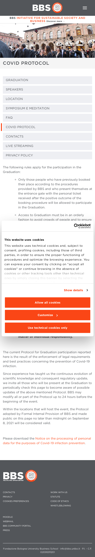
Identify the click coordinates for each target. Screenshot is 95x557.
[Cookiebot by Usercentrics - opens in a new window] (74, 226)
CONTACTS (14, 136)
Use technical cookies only (47, 327)
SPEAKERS (14, 89)
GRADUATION (17, 80)
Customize (48, 315)
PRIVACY (7, 497)
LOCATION (14, 99)
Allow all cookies (47, 302)
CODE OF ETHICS (59, 501)
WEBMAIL (8, 521)
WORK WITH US (58, 492)
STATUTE (55, 497)
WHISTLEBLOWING (60, 506)
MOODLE (8, 517)
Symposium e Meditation (28, 108)
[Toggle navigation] (84, 8)
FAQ (9, 117)
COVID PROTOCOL (21, 127)
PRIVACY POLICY (19, 155)
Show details (73, 290)
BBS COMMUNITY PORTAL (17, 526)
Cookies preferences (16, 501)
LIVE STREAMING (19, 146)
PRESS (6, 530)
